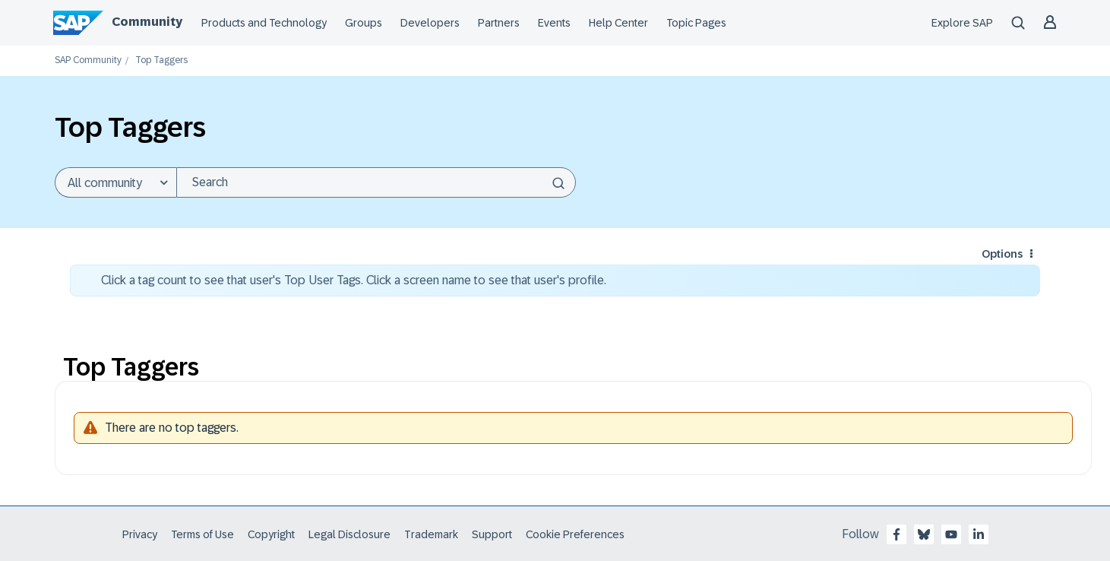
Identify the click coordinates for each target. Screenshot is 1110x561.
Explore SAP (962, 23)
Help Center (618, 23)
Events (554, 23)
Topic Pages (696, 23)
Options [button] (1002, 254)
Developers (430, 23)
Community (147, 21)
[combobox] (376, 182)
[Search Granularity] (115, 182)
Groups (363, 23)
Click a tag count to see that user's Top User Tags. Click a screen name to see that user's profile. (353, 280)
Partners (499, 23)
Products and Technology (264, 23)
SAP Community (88, 60)
